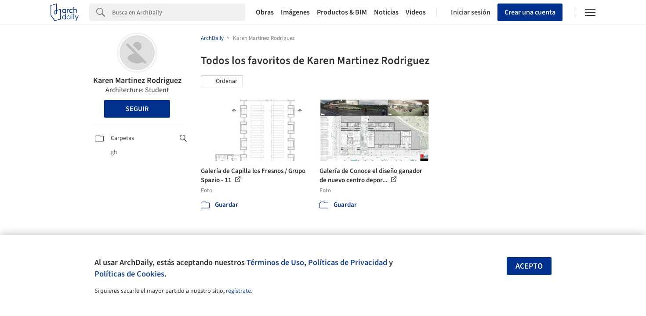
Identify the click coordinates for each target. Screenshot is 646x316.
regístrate (238, 291)
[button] (222, 81)
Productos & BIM (342, 12)
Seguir (137, 109)
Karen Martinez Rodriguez (137, 80)
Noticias (386, 12)
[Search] (178, 12)
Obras (265, 12)
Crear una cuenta (529, 12)
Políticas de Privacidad (347, 262)
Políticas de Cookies (129, 274)
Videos (416, 12)
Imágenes (295, 12)
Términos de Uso (275, 262)
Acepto (529, 266)
